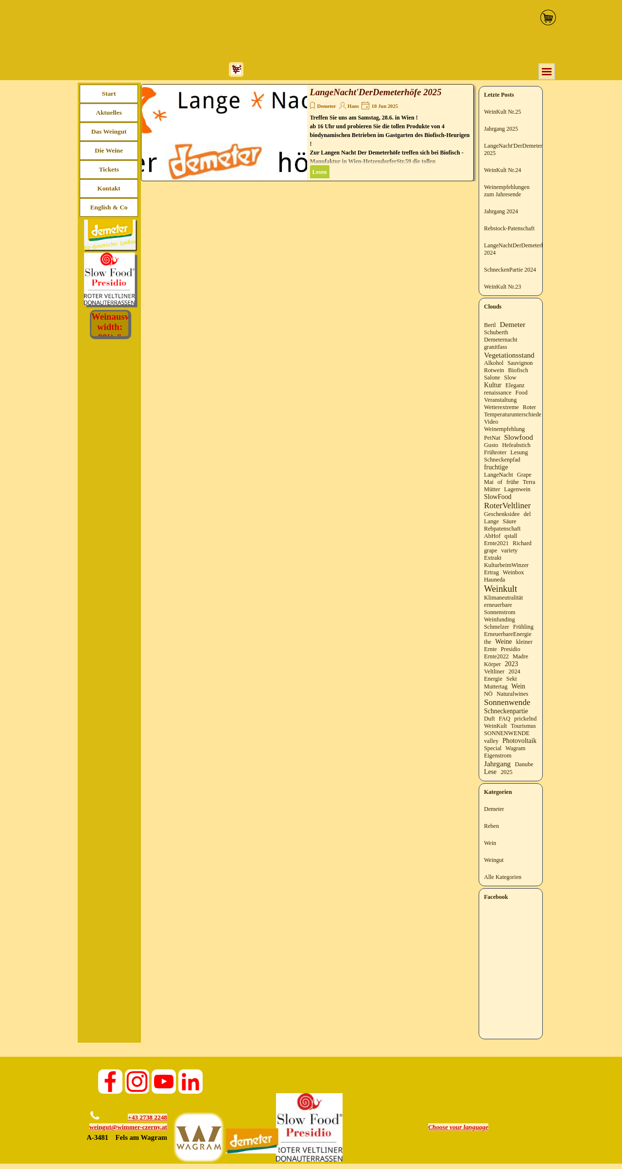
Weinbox (513, 572)
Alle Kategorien (502, 877)
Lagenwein (517, 489)
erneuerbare (498, 605)
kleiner (524, 641)
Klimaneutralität (503, 597)
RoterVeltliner (507, 505)
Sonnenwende (507, 702)
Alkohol (493, 363)
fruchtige (496, 467)
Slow (510, 377)
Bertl (490, 325)
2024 (514, 671)
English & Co (108, 207)
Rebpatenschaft (502, 528)
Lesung (519, 452)
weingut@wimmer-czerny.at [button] (128, 1127)
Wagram (515, 748)
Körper (492, 664)
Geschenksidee (501, 514)
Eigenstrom (497, 755)
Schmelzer (496, 626)
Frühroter (495, 452)
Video (491, 421)
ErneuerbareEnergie (508, 634)
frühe (512, 482)
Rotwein (494, 370)
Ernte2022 (496, 656)
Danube (524, 764)
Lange (491, 521)
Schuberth (496, 332)
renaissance (497, 392)
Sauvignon (520, 363)
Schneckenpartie (506, 711)
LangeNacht (498, 474)
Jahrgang (497, 763)
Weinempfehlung (504, 429)
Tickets (109, 169)
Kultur (492, 385)
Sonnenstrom (500, 612)
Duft (489, 718)
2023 (511, 664)
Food (521, 392)
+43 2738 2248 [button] (147, 1117)
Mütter (492, 489)
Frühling (523, 626)
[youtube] (164, 1081)
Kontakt (108, 188)
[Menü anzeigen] (546, 71)
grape (490, 550)
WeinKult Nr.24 (502, 170)
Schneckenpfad (502, 459)
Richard (522, 543)
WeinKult (495, 725)
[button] (93, 1108)
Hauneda (494, 579)
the (487, 641)
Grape (524, 474)
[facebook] (110, 1081)
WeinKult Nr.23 (502, 286)
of (500, 482)
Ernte (490, 649)
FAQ (504, 718)
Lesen (319, 172)
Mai (489, 482)
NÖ (488, 693)
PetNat (492, 437)
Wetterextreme (501, 407)
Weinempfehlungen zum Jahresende (507, 191)
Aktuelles (108, 112)
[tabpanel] (122, 1128)
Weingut (493, 860)
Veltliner (494, 671)
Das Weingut (109, 131)
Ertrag (491, 572)
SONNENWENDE (507, 733)
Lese (490, 771)
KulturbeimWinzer (506, 565)
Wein (518, 686)
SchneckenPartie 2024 (510, 269)
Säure (510, 521)
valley (491, 741)
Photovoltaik (519, 740)
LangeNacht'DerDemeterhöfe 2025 (376, 92)
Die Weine (109, 150)
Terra (529, 482)
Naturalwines (512, 693)
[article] (307, 132)
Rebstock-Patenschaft (509, 228)
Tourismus (523, 725)
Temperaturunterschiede (512, 414)
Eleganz (514, 385)
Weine (503, 641)
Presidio (510, 649)
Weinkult (500, 589)
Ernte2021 (496, 543)
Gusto (491, 445)
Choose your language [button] (458, 1127)
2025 (506, 772)
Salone (492, 377)
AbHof (492, 536)
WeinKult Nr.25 (502, 111)
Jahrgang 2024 (501, 211)
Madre (520, 656)
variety (509, 550)
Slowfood (518, 437)
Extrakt (492, 557)
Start (109, 93)
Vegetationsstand (509, 355)
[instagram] (137, 1081)
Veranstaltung (500, 399)
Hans (353, 106)
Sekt (511, 678)
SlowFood (497, 496)
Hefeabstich (516, 445)
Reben (491, 826)
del (527, 514)
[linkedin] (190, 1081)
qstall (511, 536)
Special (492, 748)
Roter (529, 407)
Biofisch (518, 370)
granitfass (495, 347)
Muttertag (495, 686)
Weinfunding (499, 619)
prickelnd (525, 718)
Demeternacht (501, 339)
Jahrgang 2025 (501, 128)
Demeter (326, 106)
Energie (493, 678)
